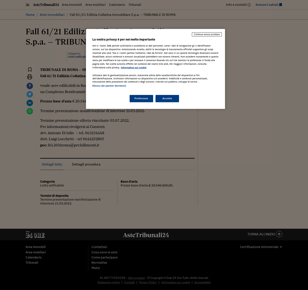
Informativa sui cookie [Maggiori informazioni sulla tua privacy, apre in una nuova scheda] (134, 67)
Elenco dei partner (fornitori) (109, 85)
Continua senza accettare (207, 34)
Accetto (167, 98)
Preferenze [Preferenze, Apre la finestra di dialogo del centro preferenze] (141, 98)
